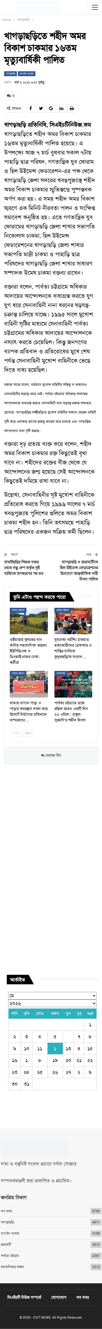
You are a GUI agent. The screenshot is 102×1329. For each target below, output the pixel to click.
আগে (16, 733)
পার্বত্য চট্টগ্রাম (18, 610)
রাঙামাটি (6, 1244)
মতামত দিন (51, 755)
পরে (28, 733)
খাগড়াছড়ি (10, 73)
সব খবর (6, 1211)
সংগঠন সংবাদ (27, 73)
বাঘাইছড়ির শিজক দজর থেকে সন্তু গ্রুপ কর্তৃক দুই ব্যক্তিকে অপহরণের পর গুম (24, 567)
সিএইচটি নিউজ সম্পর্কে (24, 1297)
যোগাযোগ (58, 1297)
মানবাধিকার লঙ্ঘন (12, 1267)
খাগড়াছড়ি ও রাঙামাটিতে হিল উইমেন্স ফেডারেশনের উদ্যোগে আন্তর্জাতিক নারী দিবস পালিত (79, 570)
